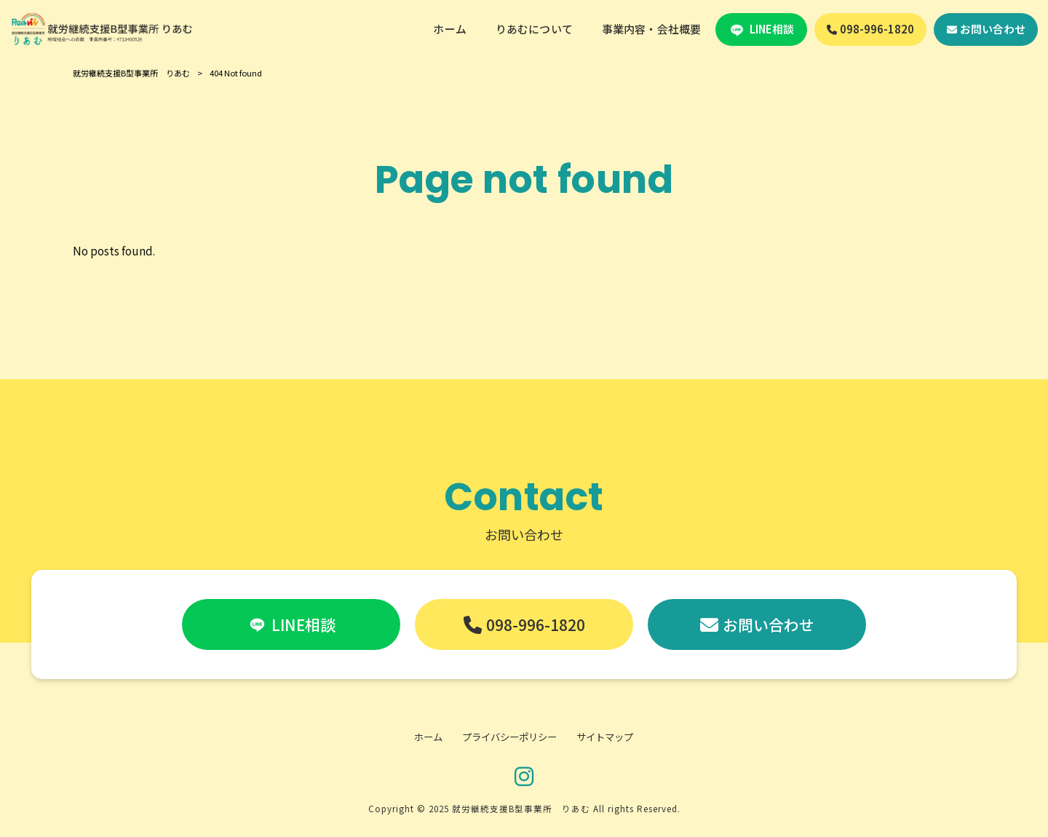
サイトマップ (604, 737)
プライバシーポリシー (509, 737)
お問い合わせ (768, 624)
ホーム (428, 737)
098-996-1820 (535, 624)
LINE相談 (303, 624)
